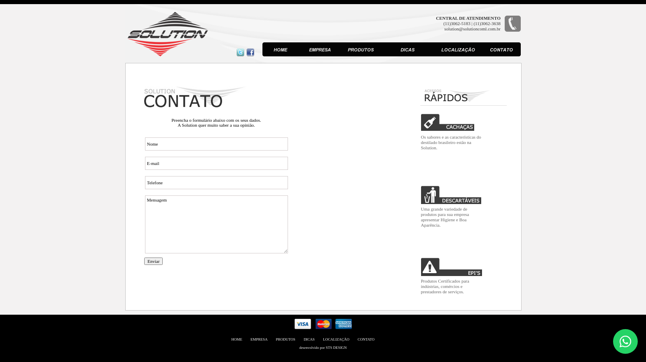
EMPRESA (259, 339)
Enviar (153, 261)
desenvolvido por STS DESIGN (322, 348)
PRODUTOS (285, 339)
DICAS (309, 339)
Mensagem (216, 224)
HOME (237, 339)
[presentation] (206, 285)
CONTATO (366, 339)
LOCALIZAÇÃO (336, 339)
